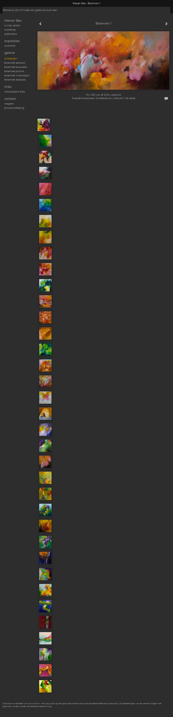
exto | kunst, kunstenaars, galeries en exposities (12, 3)
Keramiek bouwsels (15, 67)
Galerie (9, 53)
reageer (9, 103)
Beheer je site (11, 10)
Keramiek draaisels (15, 79)
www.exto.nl (34, 703)
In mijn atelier (12, 25)
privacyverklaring (14, 107)
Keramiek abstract (14, 62)
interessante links (14, 91)
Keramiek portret (14, 71)
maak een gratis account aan (40, 10)
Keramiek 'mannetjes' (17, 75)
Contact (10, 99)
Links (7, 87)
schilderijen (10, 58)
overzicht (9, 45)
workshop (10, 29)
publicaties (10, 33)
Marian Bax (79, 3)
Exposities (12, 41)
